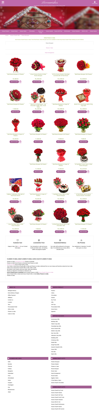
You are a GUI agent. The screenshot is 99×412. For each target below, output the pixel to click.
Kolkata (10, 361)
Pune (9, 368)
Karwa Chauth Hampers (57, 392)
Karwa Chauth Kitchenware (57, 397)
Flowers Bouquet (55, 354)
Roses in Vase (48, 45)
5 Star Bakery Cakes (56, 373)
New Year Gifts (54, 326)
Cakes (52, 285)
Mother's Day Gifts (55, 323)
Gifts (52, 295)
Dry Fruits (53, 292)
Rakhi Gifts (53, 346)
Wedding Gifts (54, 330)
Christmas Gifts (55, 333)
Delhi (9, 354)
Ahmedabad (11, 370)
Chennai (10, 359)
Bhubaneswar (11, 382)
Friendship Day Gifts (56, 319)
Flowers (53, 283)
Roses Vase (54, 363)
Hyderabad (10, 366)
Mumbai (10, 356)
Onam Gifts (54, 342)
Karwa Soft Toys (58, 31)
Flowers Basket (55, 356)
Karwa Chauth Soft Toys (57, 387)
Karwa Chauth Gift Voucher (57, 401)
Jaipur (9, 384)
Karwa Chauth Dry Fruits (57, 383)
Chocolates (32, 31)
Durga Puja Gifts (55, 337)
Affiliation (10, 290)
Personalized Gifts (55, 299)
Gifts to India (11, 302)
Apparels (53, 304)
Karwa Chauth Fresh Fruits (57, 390)
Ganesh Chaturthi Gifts (56, 339)
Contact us (10, 292)
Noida (9, 373)
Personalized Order (12, 299)
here (19, 239)
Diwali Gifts (54, 335)
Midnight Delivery (12, 283)
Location (10, 295)
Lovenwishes (49, 2)
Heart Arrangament (78, 45)
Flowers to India (11, 257)
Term (9, 297)
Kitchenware (67, 31)
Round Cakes (54, 368)
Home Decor (54, 302)
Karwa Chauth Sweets (56, 385)
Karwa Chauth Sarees (56, 399)
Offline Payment (12, 288)
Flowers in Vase (55, 359)
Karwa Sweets (49, 31)
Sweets (53, 290)
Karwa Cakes (23, 31)
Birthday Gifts (54, 314)
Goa (9, 380)
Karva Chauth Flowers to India (46, 265)
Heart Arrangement (55, 366)
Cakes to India (11, 306)
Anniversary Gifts (55, 312)
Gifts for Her (85, 31)
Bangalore (10, 363)
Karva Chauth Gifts (55, 321)
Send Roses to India (20, 254)
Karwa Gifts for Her (55, 394)
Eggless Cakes (54, 370)
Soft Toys (53, 297)
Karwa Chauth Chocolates (57, 375)
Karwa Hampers (76, 31)
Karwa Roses (14, 31)
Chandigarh (10, 377)
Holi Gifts (53, 344)
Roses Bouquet (20, 43)
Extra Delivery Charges (13, 285)
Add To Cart (14, 74)
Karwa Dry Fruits (40, 32)
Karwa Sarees (93, 31)
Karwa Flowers (5, 31)
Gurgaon (10, 375)
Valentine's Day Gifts (56, 328)
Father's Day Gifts (55, 316)
